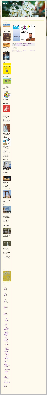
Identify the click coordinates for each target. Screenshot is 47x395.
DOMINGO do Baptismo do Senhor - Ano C (6, 367)
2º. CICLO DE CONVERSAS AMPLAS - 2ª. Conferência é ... (6, 352)
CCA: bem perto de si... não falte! (6, 350)
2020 (4, 293)
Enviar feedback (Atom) (18, 51)
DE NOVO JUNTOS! (7, 381)
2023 (4, 289)
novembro (5, 303)
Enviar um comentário (16, 48)
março (5, 313)
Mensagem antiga (32, 50)
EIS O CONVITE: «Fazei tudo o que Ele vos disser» (7, 358)
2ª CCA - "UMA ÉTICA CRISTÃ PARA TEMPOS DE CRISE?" (7, 362)
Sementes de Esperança (10, 3)
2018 (4, 295)
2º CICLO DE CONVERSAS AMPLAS (6, 324)
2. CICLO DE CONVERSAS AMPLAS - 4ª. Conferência (6, 332)
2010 (4, 387)
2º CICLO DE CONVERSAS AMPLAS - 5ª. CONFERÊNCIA (6, 320)
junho (5, 309)
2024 (4, 288)
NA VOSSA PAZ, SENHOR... (6, 329)
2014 (4, 300)
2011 (4, 386)
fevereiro (5, 314)
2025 (4, 287)
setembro (5, 306)
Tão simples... (6, 316)
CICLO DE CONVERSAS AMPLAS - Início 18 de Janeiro (6, 373)
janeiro (5, 315)
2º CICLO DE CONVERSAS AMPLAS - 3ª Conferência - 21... (7, 344)
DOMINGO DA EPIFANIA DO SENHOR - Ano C (7, 378)
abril (5, 312)
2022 (4, 290)
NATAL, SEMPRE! (6, 360)
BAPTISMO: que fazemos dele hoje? (7, 365)
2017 (4, 296)
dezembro (5, 302)
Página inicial (24, 50)
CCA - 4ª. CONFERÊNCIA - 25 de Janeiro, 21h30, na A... (7, 336)
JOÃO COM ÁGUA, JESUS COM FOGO (7, 369)
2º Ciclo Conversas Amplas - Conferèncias (20, 45)
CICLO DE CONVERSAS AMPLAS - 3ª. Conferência (6, 341)
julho (5, 308)
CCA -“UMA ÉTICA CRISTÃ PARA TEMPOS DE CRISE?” (6, 355)
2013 (4, 301)
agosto (5, 307)
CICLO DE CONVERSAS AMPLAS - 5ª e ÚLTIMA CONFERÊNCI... (6, 327)
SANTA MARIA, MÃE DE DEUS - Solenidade (7, 383)
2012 (4, 385)
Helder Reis (26, 45)
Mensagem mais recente (15, 50)
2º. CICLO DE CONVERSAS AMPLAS (6, 348)
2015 (4, 299)
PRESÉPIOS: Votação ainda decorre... (7, 371)
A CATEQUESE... (6, 334)
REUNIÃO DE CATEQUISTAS (6, 318)
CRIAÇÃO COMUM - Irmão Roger (7, 339)
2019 (4, 294)
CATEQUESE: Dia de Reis (7, 376)
